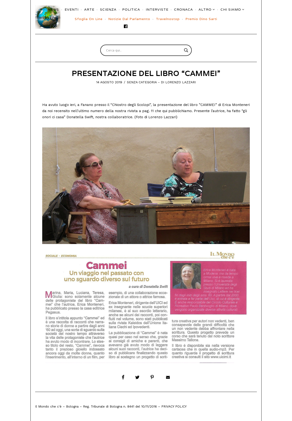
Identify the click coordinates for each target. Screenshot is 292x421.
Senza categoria (142, 82)
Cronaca (183, 9)
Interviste (157, 9)
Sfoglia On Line (89, 19)
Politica (131, 9)
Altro (205, 9)
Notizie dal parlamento (129, 19)
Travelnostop (168, 19)
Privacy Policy (174, 406)
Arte (89, 9)
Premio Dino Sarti (201, 19)
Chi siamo (231, 9)
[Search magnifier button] (186, 50)
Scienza (108, 9)
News (53, 9)
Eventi (72, 9)
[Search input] (144, 50)
